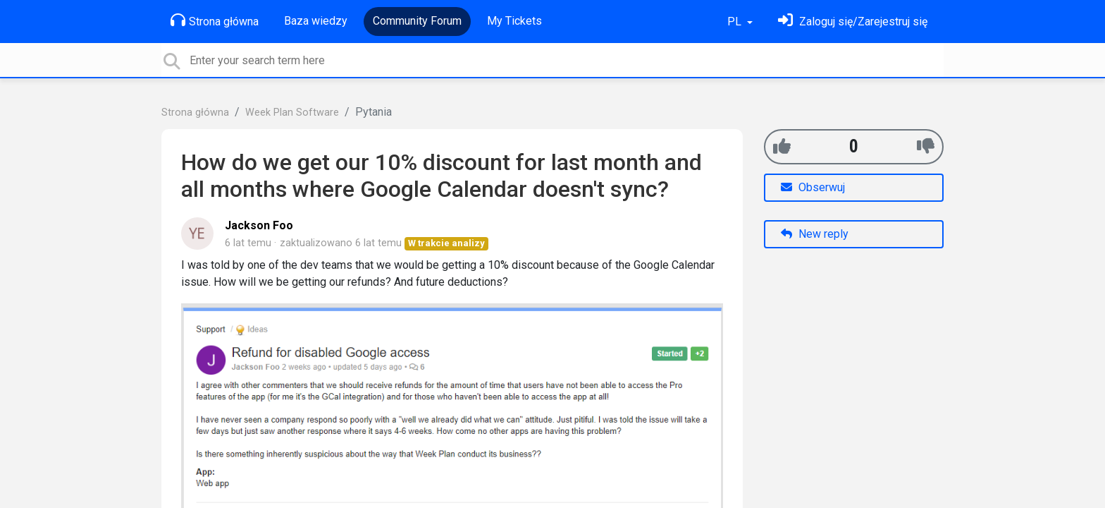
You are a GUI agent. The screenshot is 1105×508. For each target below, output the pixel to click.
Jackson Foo (259, 225)
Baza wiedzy (315, 21)
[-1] (925, 146)
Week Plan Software (292, 113)
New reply (814, 234)
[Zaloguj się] (852, 21)
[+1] (782, 146)
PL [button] (735, 21)
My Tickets (514, 21)
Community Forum (417, 21)
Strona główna (215, 20)
